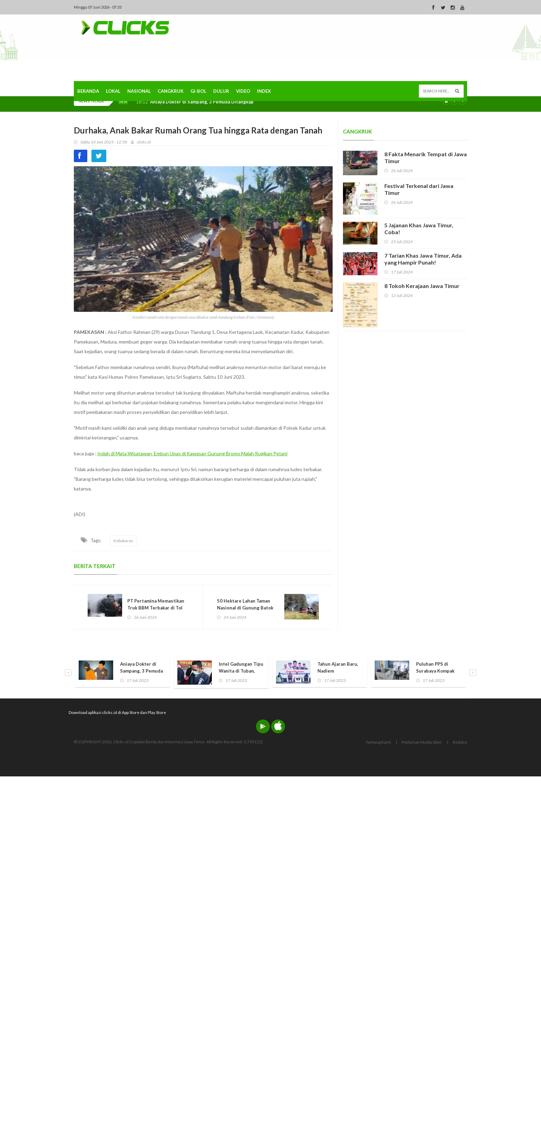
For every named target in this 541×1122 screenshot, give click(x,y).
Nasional (139, 91)
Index (264, 91)
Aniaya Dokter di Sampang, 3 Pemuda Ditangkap (202, 102)
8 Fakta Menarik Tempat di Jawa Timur (425, 157)
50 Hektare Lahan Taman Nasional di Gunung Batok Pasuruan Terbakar (245, 607)
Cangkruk (171, 91)
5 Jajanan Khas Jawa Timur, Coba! (418, 228)
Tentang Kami (378, 742)
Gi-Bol (198, 91)
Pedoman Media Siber (422, 742)
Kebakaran (123, 540)
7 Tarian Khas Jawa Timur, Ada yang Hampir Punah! (423, 259)
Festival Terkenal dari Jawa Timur (418, 189)
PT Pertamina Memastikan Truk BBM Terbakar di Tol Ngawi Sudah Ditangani (155, 607)
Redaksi (460, 742)
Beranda (88, 91)
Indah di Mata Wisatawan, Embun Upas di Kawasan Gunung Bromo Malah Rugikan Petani (192, 453)
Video (243, 91)
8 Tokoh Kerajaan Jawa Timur (422, 285)
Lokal (113, 91)
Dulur (221, 91)
